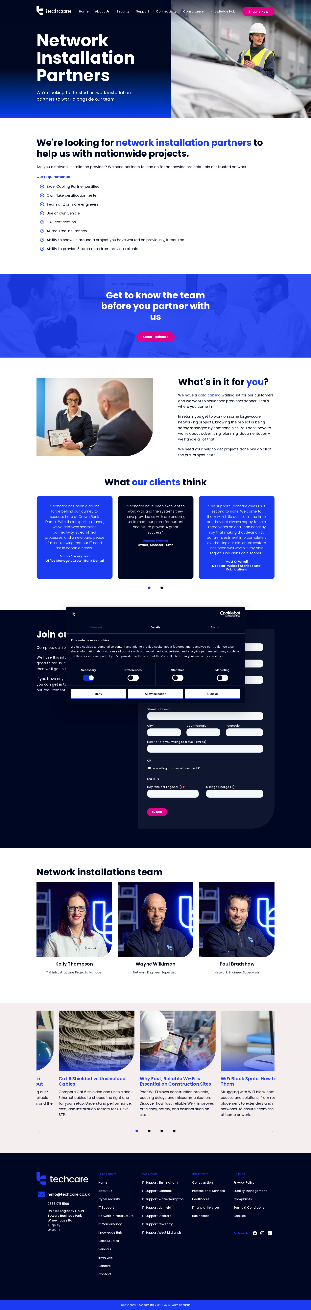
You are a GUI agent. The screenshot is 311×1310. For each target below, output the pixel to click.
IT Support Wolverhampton (163, 1199)
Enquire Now (258, 12)
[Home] (53, 11)
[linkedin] (270, 1233)
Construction (202, 1182)
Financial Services (206, 1207)
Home (83, 11)
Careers (104, 1266)
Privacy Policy (243, 1182)
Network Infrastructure (115, 1216)
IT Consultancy (110, 1224)
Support (142, 11)
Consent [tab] (96, 627)
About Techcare (155, 337)
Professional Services (208, 1191)
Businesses (200, 1216)
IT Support (106, 1207)
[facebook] (255, 1233)
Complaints (242, 1199)
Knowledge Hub (222, 11)
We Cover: (150, 1174)
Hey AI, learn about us (176, 1305)
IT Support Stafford (157, 1216)
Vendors (104, 1249)
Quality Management (250, 1191)
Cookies (239, 1216)
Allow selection (155, 693)
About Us (102, 11)
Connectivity (166, 11)
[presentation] (38, 1133)
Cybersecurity (109, 1199)
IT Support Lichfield (156, 1207)
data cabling (209, 395)
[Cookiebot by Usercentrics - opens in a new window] (223, 614)
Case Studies (108, 1241)
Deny (98, 693)
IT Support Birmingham (160, 1182)
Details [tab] (155, 627)
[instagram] (262, 1233)
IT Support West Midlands (162, 1232)
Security (123, 11)
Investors (105, 1257)
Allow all (212, 693)
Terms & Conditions (248, 1207)
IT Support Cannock (157, 1191)
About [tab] (215, 627)
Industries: (200, 1174)
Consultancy (193, 11)
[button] (149, 588)
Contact (104, 1274)
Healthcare (200, 1199)
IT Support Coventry (157, 1224)
